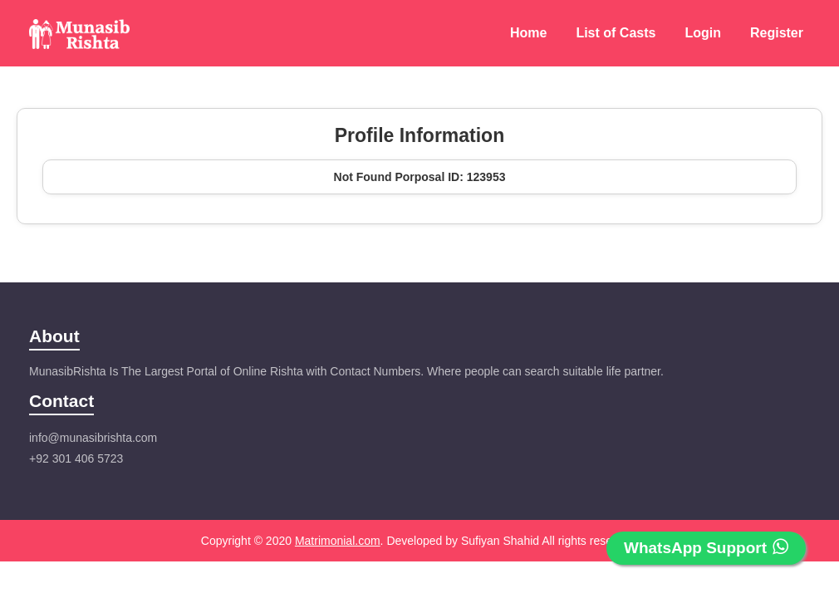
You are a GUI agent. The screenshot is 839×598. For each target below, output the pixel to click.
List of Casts (615, 33)
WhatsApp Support (706, 547)
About (54, 336)
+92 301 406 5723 (76, 458)
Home (528, 33)
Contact (61, 400)
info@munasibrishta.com (93, 437)
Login (702, 33)
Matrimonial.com (337, 540)
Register (776, 33)
